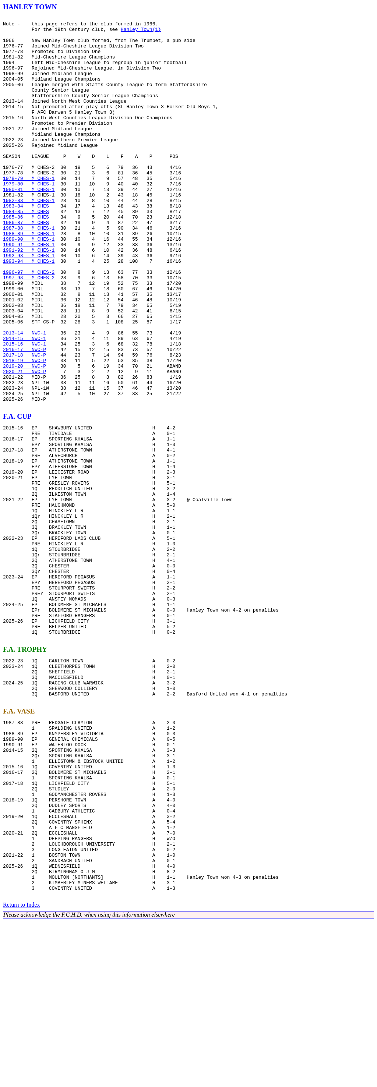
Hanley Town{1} (141, 32)
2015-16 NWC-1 (24, 410)
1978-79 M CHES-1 (28, 211)
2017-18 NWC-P (24, 423)
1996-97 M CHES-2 (28, 324)
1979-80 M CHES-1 (28, 218)
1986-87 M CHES (26, 264)
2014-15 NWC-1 (24, 403)
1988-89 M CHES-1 (28, 277)
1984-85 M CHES (26, 251)
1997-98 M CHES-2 (28, 330)
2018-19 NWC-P (24, 429)
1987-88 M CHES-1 (28, 271)
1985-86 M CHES (26, 257)
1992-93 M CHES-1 (28, 304)
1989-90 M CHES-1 (28, 284)
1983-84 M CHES (26, 244)
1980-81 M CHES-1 (28, 224)
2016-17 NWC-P (24, 416)
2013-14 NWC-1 (24, 396)
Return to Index (21, 1070)
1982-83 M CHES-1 (28, 237)
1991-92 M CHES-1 (28, 297)
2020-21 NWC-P (24, 443)
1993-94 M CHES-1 (28, 310)
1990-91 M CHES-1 (28, 290)
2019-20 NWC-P (24, 436)
